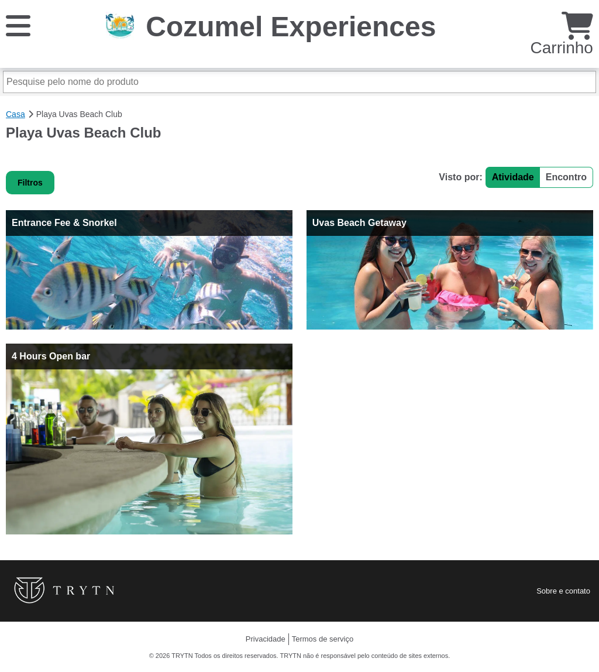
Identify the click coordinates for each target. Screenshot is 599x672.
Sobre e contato (563, 591)
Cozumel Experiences (291, 26)
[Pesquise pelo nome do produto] (299, 82)
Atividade (513, 177)
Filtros (30, 182)
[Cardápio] (18, 25)
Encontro (566, 177)
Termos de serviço (322, 639)
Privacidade (265, 639)
